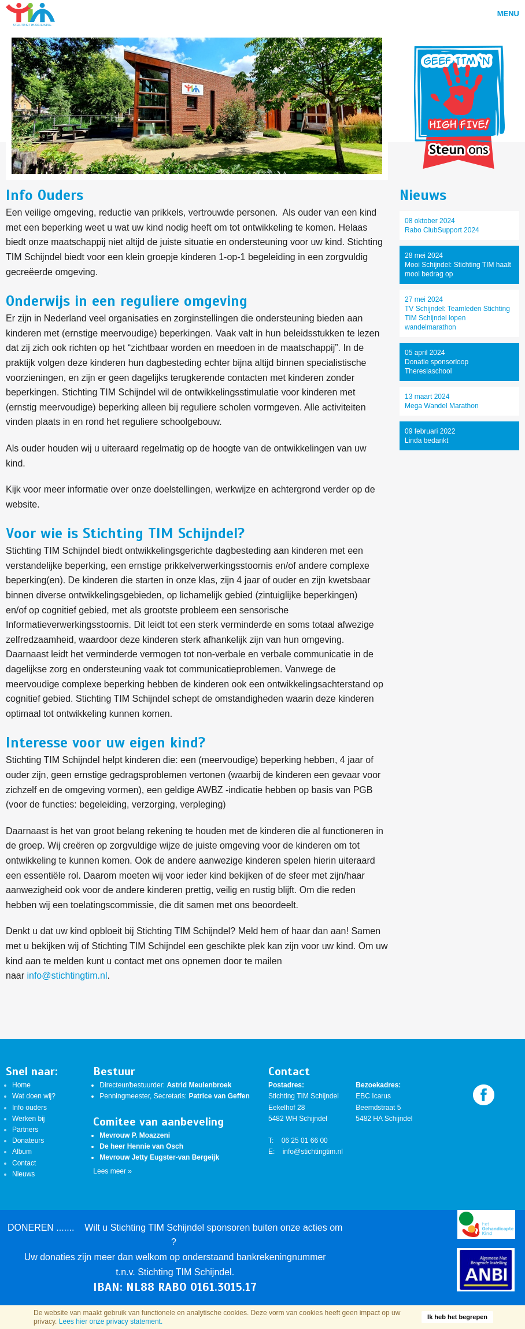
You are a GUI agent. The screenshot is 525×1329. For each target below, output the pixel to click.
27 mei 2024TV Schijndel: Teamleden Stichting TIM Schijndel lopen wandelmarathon (457, 313)
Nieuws (23, 1174)
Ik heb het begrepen (457, 1316)
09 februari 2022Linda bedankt (430, 436)
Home (21, 1085)
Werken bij (28, 1119)
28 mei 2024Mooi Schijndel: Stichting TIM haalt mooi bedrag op (458, 264)
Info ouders (29, 1108)
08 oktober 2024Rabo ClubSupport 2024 (442, 225)
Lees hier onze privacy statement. (110, 1321)
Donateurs (28, 1141)
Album (22, 1151)
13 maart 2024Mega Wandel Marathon (442, 401)
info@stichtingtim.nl (67, 975)
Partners (25, 1130)
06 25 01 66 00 (305, 1141)
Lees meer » (112, 1171)
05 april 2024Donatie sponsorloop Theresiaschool (436, 362)
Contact (24, 1163)
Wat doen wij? (34, 1096)
